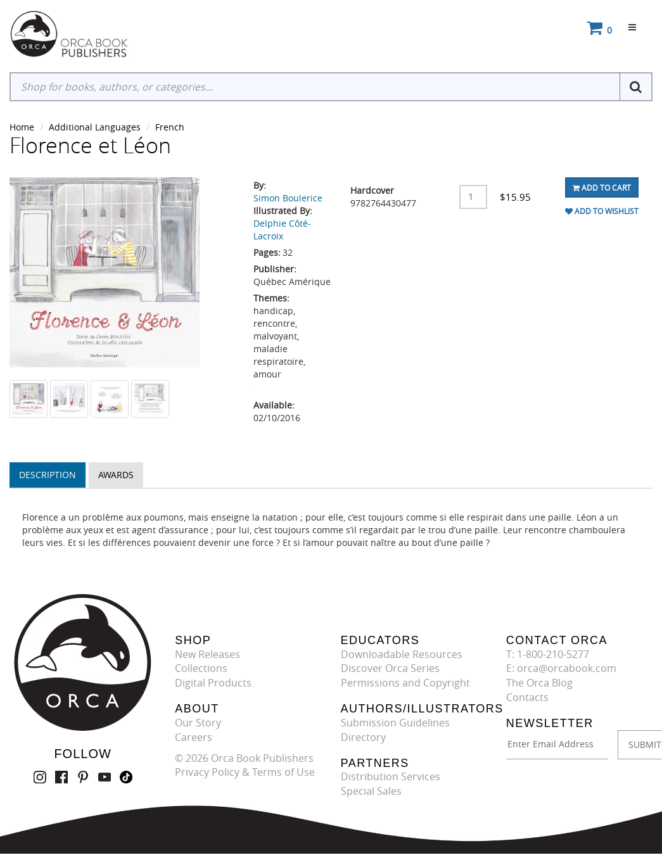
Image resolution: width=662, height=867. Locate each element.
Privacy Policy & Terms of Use (245, 772)
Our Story (198, 723)
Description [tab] (47, 475)
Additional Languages (95, 127)
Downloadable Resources (401, 654)
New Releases (207, 654)
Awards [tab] (116, 475)
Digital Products (213, 683)
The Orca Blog (539, 683)
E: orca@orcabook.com (561, 668)
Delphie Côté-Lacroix (282, 229)
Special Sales (371, 791)
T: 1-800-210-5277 (547, 654)
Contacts (527, 697)
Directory (363, 737)
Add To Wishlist (602, 211)
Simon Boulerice (287, 198)
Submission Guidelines (395, 723)
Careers (193, 737)
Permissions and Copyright (405, 683)
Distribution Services (390, 776)
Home (22, 127)
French (169, 127)
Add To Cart (602, 187)
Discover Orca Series (390, 668)
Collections (201, 668)
